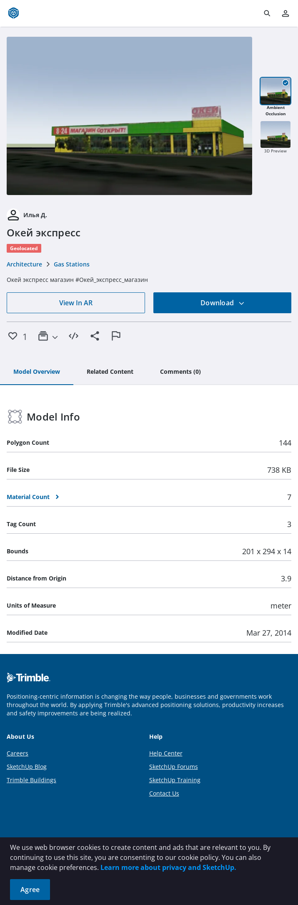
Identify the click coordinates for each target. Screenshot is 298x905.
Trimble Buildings (31, 780)
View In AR (76, 302)
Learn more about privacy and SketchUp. (168, 867)
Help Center (166, 753)
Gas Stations (72, 264)
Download (222, 302)
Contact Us (164, 793)
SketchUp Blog (27, 767)
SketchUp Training (174, 780)
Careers (17, 753)
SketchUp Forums (173, 767)
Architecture (24, 264)
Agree (30, 889)
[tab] (36, 372)
